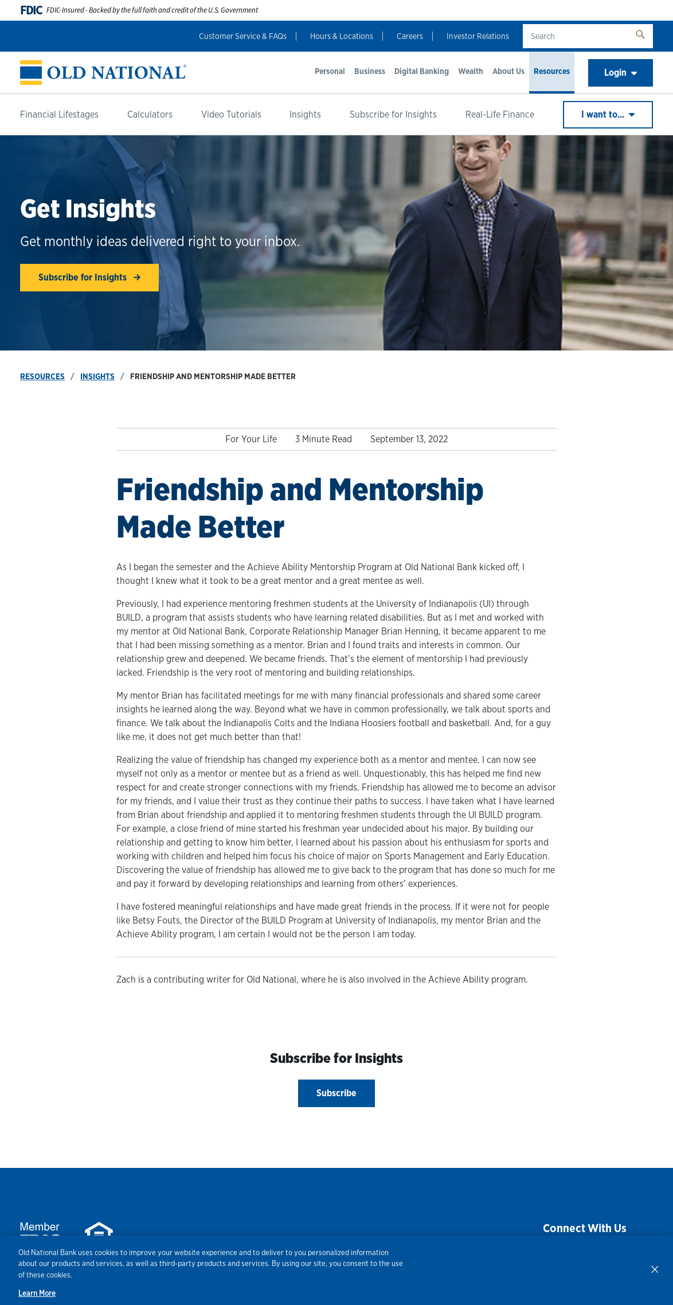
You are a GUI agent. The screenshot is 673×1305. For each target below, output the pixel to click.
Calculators (150, 114)
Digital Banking (421, 71)
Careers (410, 36)
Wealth (470, 71)
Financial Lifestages (59, 114)
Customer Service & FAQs (243, 36)
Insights (305, 114)
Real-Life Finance (499, 114)
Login (620, 72)
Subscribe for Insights (393, 114)
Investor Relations (478, 36)
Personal (330, 71)
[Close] (654, 1268)
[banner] (103, 72)
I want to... (608, 114)
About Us (508, 71)
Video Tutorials (231, 114)
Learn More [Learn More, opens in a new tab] (37, 1293)
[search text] (575, 36)
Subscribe (336, 1093)
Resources (552, 71)
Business (369, 71)
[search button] (640, 36)
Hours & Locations (341, 36)
